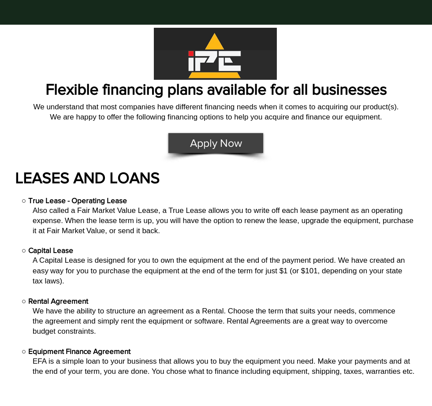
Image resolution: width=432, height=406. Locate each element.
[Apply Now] (215, 143)
